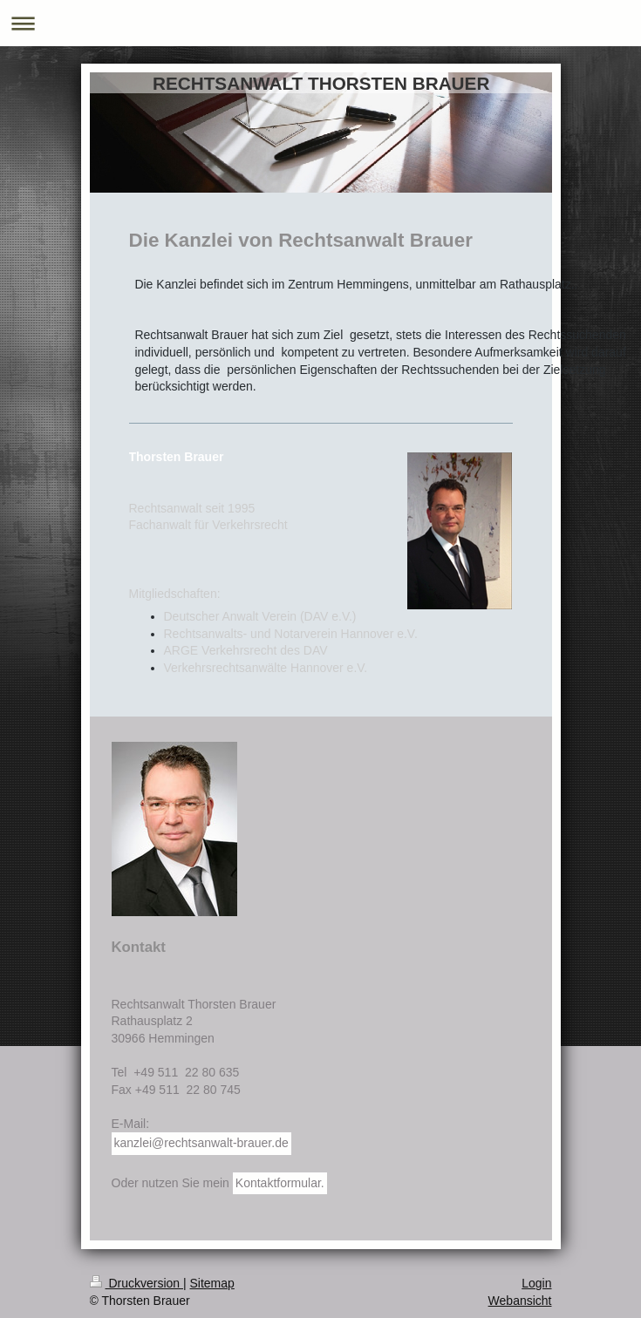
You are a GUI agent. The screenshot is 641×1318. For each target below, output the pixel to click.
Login (536, 1283)
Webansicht (520, 1301)
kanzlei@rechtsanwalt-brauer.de (201, 1143)
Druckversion (136, 1283)
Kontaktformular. (279, 1183)
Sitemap (212, 1283)
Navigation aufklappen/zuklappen (320, 23)
